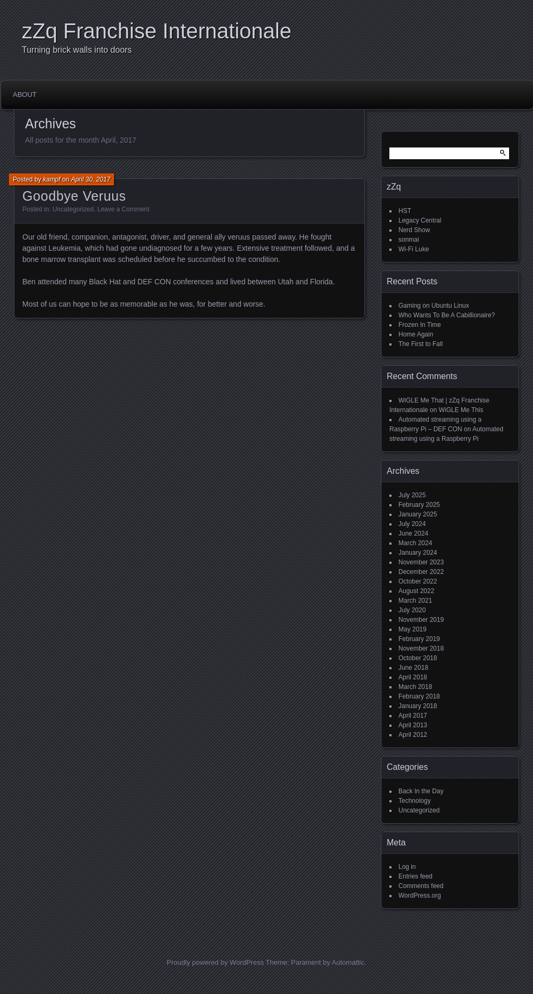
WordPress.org (419, 895)
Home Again (415, 334)
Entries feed (415, 876)
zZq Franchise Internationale (157, 31)
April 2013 (412, 725)
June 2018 (413, 667)
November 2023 (421, 562)
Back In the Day (421, 791)
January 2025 (417, 514)
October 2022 (417, 581)
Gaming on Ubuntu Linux (433, 305)
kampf (52, 179)
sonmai (408, 239)
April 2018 (412, 677)
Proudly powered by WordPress (215, 962)
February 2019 (419, 639)
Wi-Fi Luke (413, 249)
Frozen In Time (419, 324)
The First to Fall (420, 344)
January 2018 (417, 706)
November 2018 (421, 648)
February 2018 (419, 696)
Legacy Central (420, 220)
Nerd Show (414, 230)
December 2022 (421, 572)
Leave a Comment (123, 209)
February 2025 (419, 504)
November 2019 (421, 619)
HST (404, 211)
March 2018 (415, 687)
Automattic (348, 962)
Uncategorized (73, 209)
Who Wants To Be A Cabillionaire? (446, 315)
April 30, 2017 (90, 179)
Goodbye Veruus (74, 195)
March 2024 (415, 543)
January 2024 (417, 552)
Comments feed (421, 886)
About (25, 94)
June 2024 (413, 533)
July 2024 (412, 524)
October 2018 (417, 658)
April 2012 (412, 734)
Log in (407, 866)
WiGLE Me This (461, 410)
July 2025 (412, 495)
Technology (414, 800)
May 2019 (412, 629)
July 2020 (412, 610)
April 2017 (412, 715)
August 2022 (416, 591)
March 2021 (415, 600)
